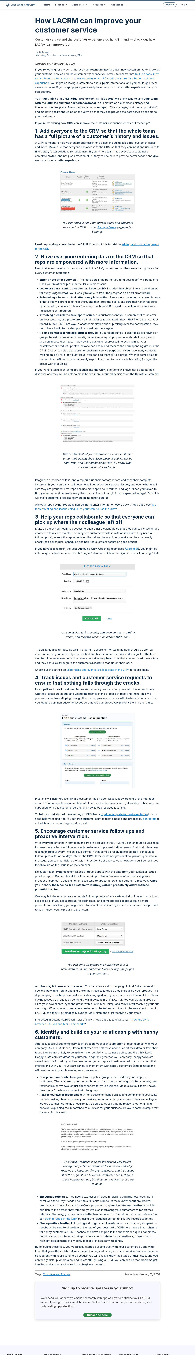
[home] (21, 5)
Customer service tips (56, 1274)
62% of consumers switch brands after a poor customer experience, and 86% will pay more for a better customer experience (97, 78)
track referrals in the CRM (61, 1218)
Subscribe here (97, 1315)
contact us (149, 818)
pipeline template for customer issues (124, 814)
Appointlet (131, 548)
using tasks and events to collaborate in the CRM (98, 669)
